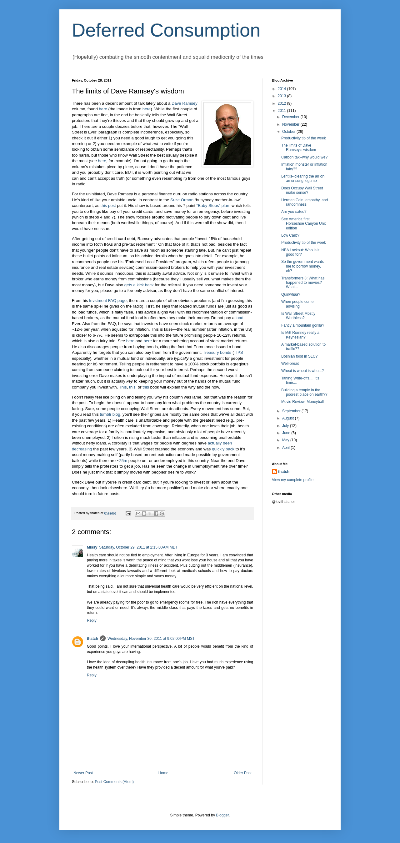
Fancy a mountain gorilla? (302, 325)
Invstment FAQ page (108, 300)
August (288, 418)
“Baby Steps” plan (213, 205)
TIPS (238, 352)
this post (108, 205)
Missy (92, 547)
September (292, 411)
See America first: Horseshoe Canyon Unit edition (303, 223)
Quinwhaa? (290, 294)
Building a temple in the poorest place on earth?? (304, 392)
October (289, 131)
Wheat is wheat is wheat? (302, 371)
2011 (282, 110)
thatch (92, 638)
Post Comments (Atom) (114, 782)
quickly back (223, 449)
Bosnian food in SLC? (299, 356)
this (132, 387)
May (286, 440)
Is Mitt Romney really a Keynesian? (300, 334)
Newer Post (83, 773)
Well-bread (290, 363)
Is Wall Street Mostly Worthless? (298, 315)
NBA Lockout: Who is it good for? (300, 252)
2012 (282, 103)
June (286, 433)
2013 (282, 96)
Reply (92, 620)
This (123, 387)
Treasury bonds (217, 352)
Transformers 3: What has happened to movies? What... (302, 282)
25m (123, 460)
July (286, 426)
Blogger (222, 815)
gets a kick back (139, 285)
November (291, 124)
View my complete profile (292, 480)
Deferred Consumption (166, 30)
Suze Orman (181, 200)
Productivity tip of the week (303, 138)
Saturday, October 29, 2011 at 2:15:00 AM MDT (138, 547)
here (103, 109)
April (286, 447)
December (291, 117)
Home (163, 773)
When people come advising (297, 303)
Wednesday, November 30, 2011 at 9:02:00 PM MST (151, 638)
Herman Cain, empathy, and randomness (304, 202)
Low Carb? (290, 235)
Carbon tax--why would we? (304, 157)
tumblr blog (110, 414)
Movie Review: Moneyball (302, 401)
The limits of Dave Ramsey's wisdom (298, 147)
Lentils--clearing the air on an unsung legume (302, 178)
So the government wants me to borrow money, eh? (302, 266)
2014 (282, 89)
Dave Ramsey (185, 103)
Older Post (243, 773)
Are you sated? (294, 211)
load (239, 317)
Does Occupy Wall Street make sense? (302, 190)
